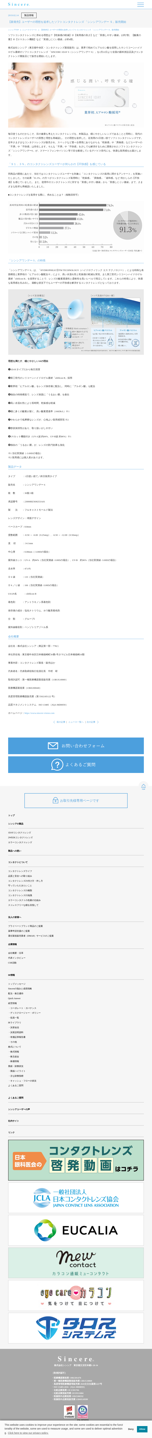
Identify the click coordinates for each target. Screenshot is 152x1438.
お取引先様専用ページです (76, 800)
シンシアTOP (13, 30)
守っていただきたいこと (20, 885)
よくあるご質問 (15, 1085)
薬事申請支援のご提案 (19, 931)
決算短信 (14, 1027)
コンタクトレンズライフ (20, 871)
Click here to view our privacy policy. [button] (28, 1432)
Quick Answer (14, 998)
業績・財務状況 (15, 1066)
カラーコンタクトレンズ (20, 842)
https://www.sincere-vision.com (39, 713)
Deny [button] (131, 1429)
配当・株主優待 (15, 993)
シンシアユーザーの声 (19, 1109)
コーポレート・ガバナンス (23, 1008)
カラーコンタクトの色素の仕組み (24, 900)
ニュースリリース (29, 30)
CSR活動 (12, 962)
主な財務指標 (16, 1076)
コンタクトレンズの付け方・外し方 (25, 881)
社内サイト (13, 1121)
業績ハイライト (18, 1071)
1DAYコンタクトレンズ (19, 832)
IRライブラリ (14, 1022)
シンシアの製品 (15, 823)
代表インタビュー (17, 958)
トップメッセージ (17, 984)
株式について (14, 1047)
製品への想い (14, 851)
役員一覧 (14, 1017)
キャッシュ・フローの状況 (23, 1081)
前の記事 (61, 722)
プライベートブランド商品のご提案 (25, 926)
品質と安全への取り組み (20, 876)
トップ (11, 815)
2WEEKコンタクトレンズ (20, 837)
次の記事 (91, 722)
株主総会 (14, 1056)
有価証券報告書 (18, 1037)
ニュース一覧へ (76, 722)
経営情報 (12, 1003)
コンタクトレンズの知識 (20, 895)
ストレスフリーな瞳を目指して (23, 905)
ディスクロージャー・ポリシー (25, 1013)
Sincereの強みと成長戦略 (20, 988)
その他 (13, 1042)
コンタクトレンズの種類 (20, 890)
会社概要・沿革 (15, 953)
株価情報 (14, 1061)
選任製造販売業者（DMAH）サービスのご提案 (31, 936)
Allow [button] (142, 1429)
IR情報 (11, 975)
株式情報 (14, 1051)
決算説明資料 (16, 1032)
